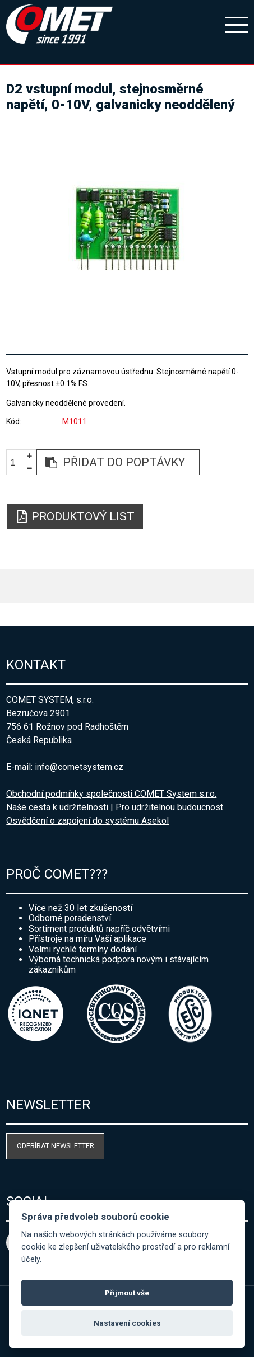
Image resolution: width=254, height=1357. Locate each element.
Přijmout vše (127, 1292)
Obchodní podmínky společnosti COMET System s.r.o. (111, 793)
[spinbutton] (17, 462)
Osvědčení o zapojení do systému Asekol (87, 820)
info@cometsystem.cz (79, 767)
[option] (126, 228)
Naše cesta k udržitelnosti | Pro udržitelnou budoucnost (114, 807)
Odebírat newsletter (55, 1146)
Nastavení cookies (127, 1322)
